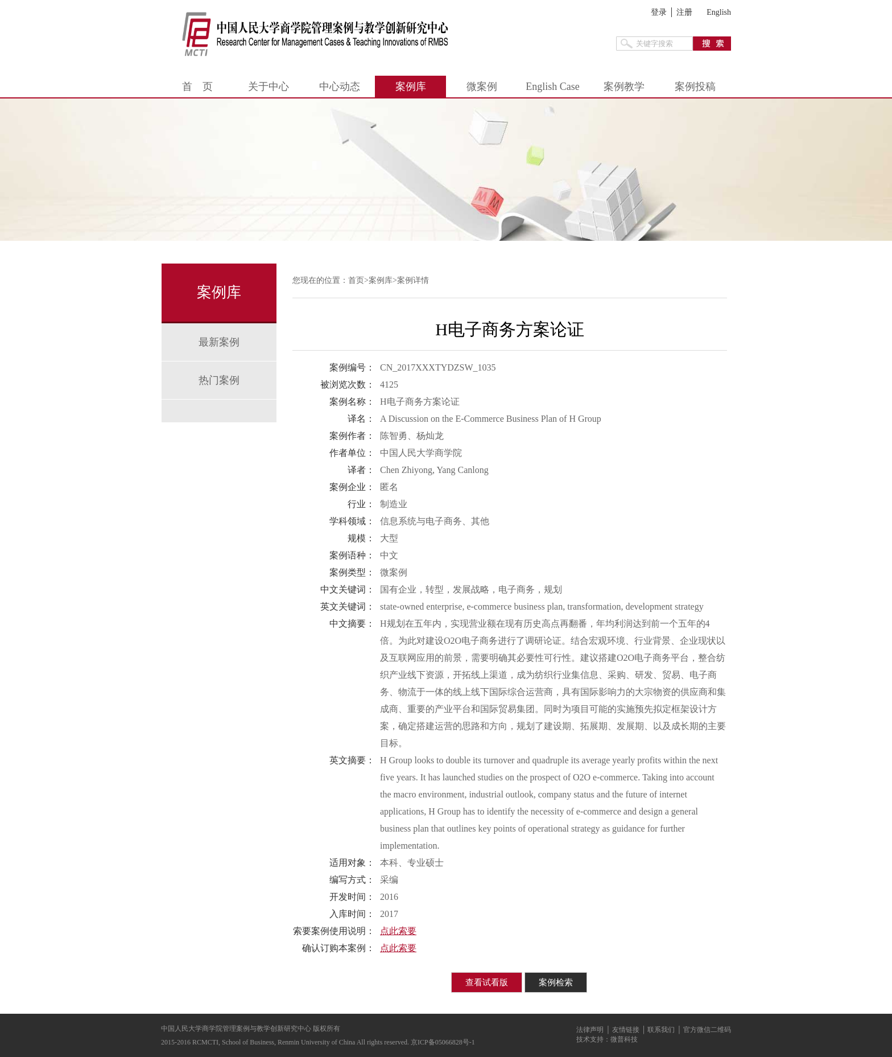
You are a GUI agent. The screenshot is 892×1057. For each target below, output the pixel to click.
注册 (684, 12)
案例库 (410, 86)
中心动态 (339, 86)
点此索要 (398, 931)
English (719, 12)
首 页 (197, 86)
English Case (553, 86)
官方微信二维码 (707, 1030)
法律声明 (590, 1030)
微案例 (481, 86)
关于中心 (268, 86)
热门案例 (219, 380)
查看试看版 (486, 982)
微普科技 (624, 1039)
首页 (356, 280)
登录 (659, 12)
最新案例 (219, 342)
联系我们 (661, 1030)
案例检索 (556, 982)
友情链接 (625, 1030)
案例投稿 (695, 86)
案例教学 (624, 86)
